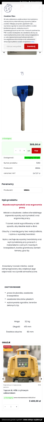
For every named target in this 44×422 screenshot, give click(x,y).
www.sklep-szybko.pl (32, 419)
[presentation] (4, 52)
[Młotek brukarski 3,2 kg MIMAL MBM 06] (22, 106)
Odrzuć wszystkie (14, 46)
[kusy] (20, 151)
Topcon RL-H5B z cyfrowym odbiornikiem (15, 391)
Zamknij (31, 46)
